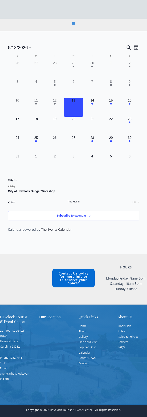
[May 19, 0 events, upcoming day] (54, 126)
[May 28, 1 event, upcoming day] (92, 144)
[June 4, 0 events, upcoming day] (92, 163)
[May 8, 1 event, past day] (111, 88)
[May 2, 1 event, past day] (129, 70)
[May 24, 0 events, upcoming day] (17, 144)
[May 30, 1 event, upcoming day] (129, 144)
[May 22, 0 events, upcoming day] (111, 126)
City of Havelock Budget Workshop (31, 191)
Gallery (83, 336)
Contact (84, 363)
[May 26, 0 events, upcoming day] (54, 144)
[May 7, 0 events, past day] (92, 88)
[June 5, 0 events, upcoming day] (111, 163)
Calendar (85, 352)
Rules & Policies (128, 336)
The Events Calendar (56, 229)
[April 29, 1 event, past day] (73, 70)
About (83, 331)
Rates (121, 331)
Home (83, 326)
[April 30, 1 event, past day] (92, 70)
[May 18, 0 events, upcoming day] (36, 126)
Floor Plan (124, 326)
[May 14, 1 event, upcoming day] (92, 107)
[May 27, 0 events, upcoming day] (73, 144)
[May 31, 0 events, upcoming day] (17, 163)
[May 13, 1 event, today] (73, 107)
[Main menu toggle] (73, 23)
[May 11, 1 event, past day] (36, 107)
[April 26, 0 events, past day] (17, 70)
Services (123, 342)
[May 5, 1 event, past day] (54, 88)
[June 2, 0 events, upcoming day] (54, 163)
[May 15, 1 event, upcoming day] (111, 107)
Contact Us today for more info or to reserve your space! (74, 278)
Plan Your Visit (88, 342)
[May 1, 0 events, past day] (111, 70)
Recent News (87, 358)
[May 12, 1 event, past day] (54, 107)
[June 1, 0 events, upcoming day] (36, 163)
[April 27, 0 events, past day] (36, 70)
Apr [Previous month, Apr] (11, 202)
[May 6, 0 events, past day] (73, 88)
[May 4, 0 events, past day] (36, 88)
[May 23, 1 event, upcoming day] (129, 126)
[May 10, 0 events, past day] (17, 107)
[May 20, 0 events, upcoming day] (73, 126)
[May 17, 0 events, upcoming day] (17, 126)
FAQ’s (121, 347)
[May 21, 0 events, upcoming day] (92, 126)
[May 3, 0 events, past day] (17, 88)
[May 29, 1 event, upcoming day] (111, 144)
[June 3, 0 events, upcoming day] (73, 163)
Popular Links (87, 347)
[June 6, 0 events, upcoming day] (129, 163)
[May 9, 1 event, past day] (129, 88)
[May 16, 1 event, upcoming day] (129, 107)
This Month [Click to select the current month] (73, 201)
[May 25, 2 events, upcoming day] (36, 144)
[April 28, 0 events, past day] (54, 70)
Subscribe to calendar (71, 215)
